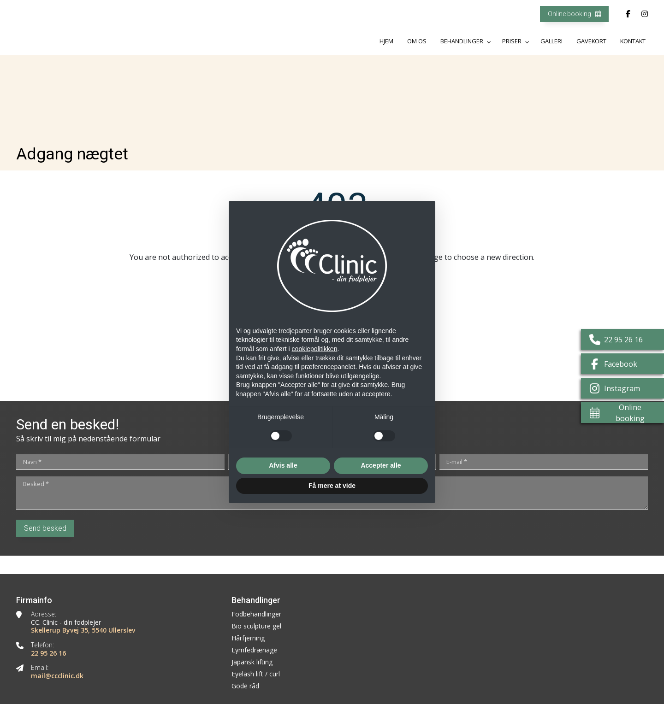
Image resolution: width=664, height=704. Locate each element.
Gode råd (245, 686)
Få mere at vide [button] (332, 485)
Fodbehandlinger (256, 614)
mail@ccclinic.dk (57, 676)
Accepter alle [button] (381, 465)
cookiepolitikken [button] (315, 348)
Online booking (574, 14)
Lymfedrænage (254, 650)
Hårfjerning (248, 638)
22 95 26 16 (48, 653)
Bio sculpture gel (256, 626)
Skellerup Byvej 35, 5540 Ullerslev (83, 630)
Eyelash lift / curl (255, 674)
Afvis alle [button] (283, 465)
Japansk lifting (252, 662)
